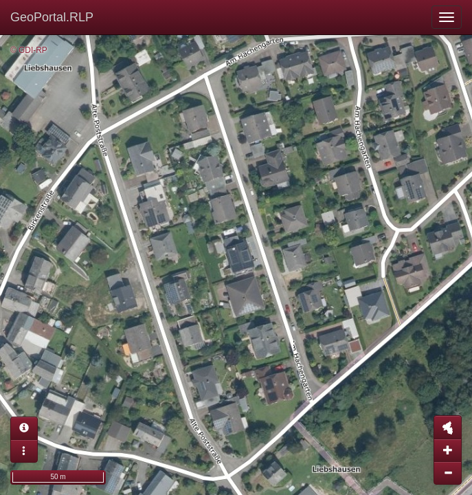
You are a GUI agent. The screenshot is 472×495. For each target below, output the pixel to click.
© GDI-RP (28, 50)
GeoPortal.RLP (51, 17)
